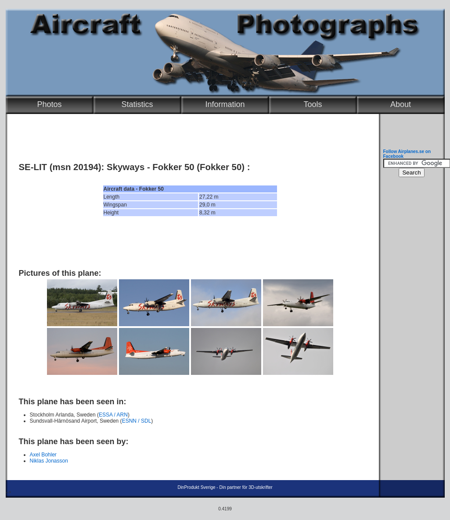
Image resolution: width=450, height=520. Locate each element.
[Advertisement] (190, 242)
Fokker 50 (173, 167)
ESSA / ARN (113, 415)
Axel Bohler (43, 455)
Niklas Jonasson (49, 461)
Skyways (125, 167)
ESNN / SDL (136, 421)
